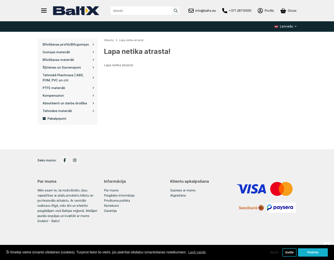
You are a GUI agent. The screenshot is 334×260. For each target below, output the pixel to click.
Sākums (109, 40)
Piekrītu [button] (313, 252)
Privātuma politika (117, 200)
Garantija (110, 211)
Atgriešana (178, 195)
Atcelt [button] (274, 252)
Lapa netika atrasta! (131, 40)
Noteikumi (111, 206)
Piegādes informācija (119, 195)
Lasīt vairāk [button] (197, 252)
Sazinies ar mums (183, 190)
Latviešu (284, 26)
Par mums (111, 190)
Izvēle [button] (289, 252)
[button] (286, 26)
